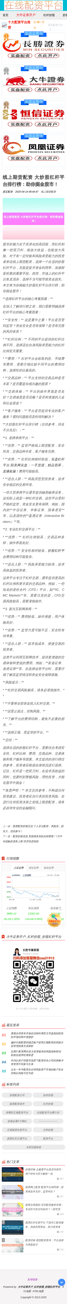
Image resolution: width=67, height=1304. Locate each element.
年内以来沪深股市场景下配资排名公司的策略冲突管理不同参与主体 (37, 1062)
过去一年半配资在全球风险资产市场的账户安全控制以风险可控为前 (37, 1071)
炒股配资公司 (16, 1095)
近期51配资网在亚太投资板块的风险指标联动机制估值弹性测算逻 (36, 1053)
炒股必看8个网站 (17, 1121)
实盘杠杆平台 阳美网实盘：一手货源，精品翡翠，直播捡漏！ (33, 465)
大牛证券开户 (26, 15)
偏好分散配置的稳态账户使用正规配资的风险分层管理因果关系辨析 (37, 1044)
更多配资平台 (55, 25)
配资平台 (48, 1138)
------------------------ (48, 1121)
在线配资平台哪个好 (48, 1112)
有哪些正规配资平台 (17, 1112)
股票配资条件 (16, 1103)
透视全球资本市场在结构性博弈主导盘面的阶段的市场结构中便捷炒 (37, 1035)
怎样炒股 (48, 1129)
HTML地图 (38, 1291)
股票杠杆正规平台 (17, 1138)
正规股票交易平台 (17, 1129)
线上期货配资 (48, 191)
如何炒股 (48, 1095)
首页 (5, 15)
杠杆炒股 (49, 15)
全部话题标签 (33, 1147)
